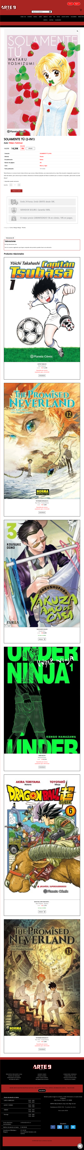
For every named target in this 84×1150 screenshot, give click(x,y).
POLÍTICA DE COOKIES (70, 1078)
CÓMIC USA (23, 16)
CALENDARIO (58, 19)
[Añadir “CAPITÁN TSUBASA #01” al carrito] (42, 375)
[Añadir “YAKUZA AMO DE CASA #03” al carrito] (42, 638)
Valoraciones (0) (10, 237)
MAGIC (58, 16)
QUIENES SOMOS (42, 1073)
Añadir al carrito (17, 190)
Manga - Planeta (21, 227)
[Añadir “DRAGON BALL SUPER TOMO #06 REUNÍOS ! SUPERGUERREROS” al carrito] (42, 911)
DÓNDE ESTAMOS (42, 1075)
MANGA (35, 16)
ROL (54, 16)
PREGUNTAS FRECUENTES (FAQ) (14, 1073)
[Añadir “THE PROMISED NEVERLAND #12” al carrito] (42, 511)
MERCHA (46, 16)
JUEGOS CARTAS (65, 16)
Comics (11, 227)
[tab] (10, 237)
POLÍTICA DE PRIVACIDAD (70, 1077)
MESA (50, 16)
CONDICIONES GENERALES (70, 1073)
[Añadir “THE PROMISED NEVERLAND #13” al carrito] (42, 1048)
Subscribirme (42, 1090)
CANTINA (51, 19)
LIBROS (40, 16)
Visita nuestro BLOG (63, 1110)
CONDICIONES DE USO (70, 1075)
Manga (15, 227)
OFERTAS (45, 19)
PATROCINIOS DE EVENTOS (14, 1077)
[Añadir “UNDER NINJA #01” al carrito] (42, 766)
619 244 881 (23, 1129)
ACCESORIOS (73, 16)
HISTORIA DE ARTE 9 (14, 1078)
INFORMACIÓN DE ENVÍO (42, 1078)
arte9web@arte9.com (26, 1122)
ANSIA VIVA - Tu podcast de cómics (67, 1106)
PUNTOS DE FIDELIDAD (14, 1075)
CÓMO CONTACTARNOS (42, 1077)
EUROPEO (29, 16)
